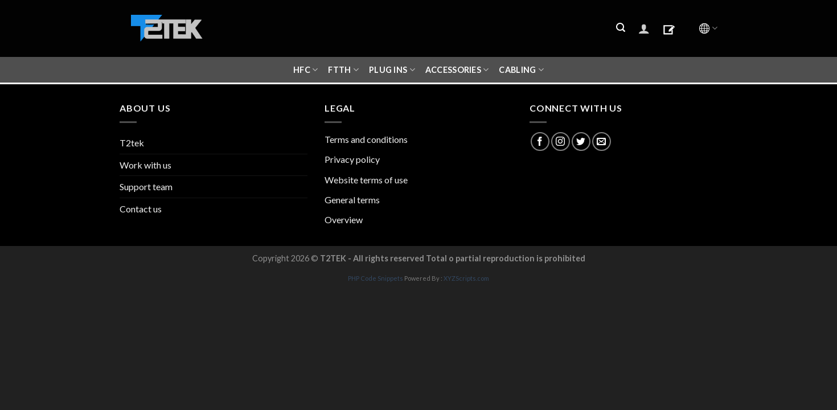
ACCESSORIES (457, 69)
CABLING (521, 69)
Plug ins (392, 69)
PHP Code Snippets (375, 278)
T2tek (132, 142)
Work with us (145, 164)
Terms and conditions (366, 139)
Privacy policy (352, 159)
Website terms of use (366, 179)
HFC (305, 69)
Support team (146, 186)
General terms (352, 199)
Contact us (141, 208)
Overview (344, 219)
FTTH (343, 69)
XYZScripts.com (466, 278)
